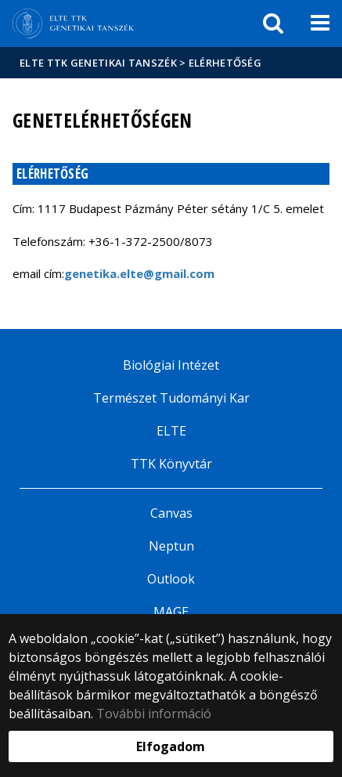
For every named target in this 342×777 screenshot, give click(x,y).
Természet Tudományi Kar (171, 398)
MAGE (171, 611)
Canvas (171, 513)
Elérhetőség (225, 63)
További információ (153, 713)
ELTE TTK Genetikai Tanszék (98, 63)
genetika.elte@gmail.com (139, 273)
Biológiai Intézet (171, 365)
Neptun (171, 546)
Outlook (171, 578)
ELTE (171, 430)
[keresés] (273, 23)
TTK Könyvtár (171, 463)
